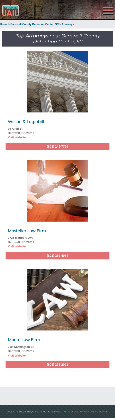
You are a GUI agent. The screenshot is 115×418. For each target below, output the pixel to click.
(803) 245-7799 (57, 146)
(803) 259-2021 (57, 364)
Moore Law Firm (24, 339)
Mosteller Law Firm (27, 230)
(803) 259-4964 (57, 255)
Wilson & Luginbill (26, 121)
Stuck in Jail (17, 10)
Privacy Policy (88, 411)
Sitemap (103, 411)
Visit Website (17, 137)
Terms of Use (70, 411)
